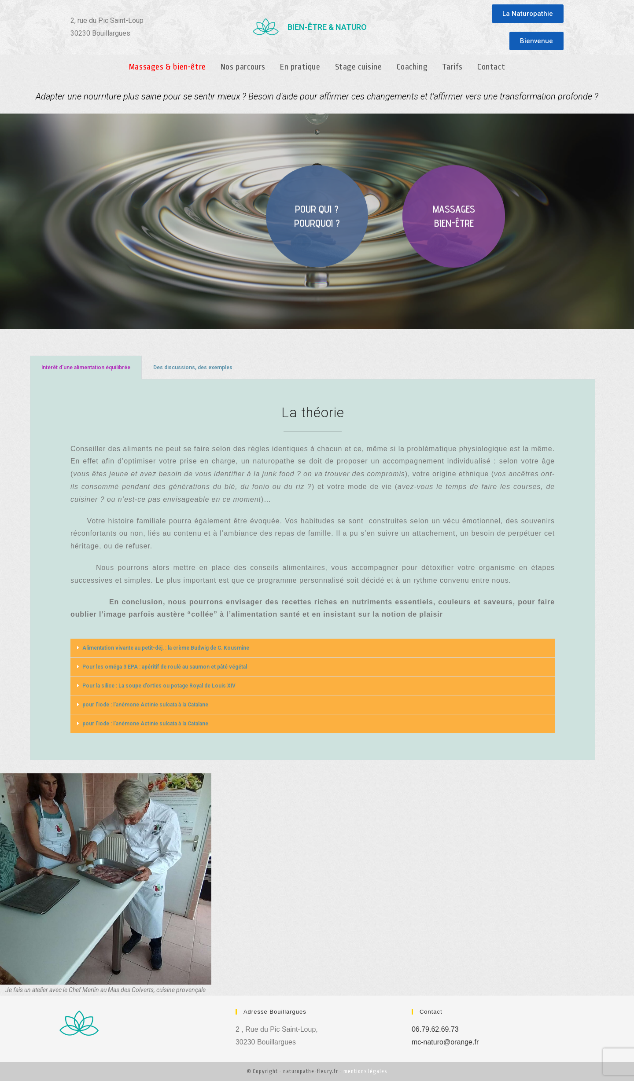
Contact (491, 67)
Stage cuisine (358, 67)
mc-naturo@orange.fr (445, 1042)
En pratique (300, 67)
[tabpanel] (312, 570)
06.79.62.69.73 (435, 1029)
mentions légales (365, 1071)
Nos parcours (243, 67)
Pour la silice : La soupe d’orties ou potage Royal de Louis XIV (159, 686)
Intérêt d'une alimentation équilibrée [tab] (85, 367)
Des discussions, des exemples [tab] (192, 367)
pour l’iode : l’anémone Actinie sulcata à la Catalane (145, 705)
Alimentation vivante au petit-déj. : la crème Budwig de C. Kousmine (165, 648)
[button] (528, 13)
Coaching (412, 67)
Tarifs (452, 67)
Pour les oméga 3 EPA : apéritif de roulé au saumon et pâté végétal (164, 667)
